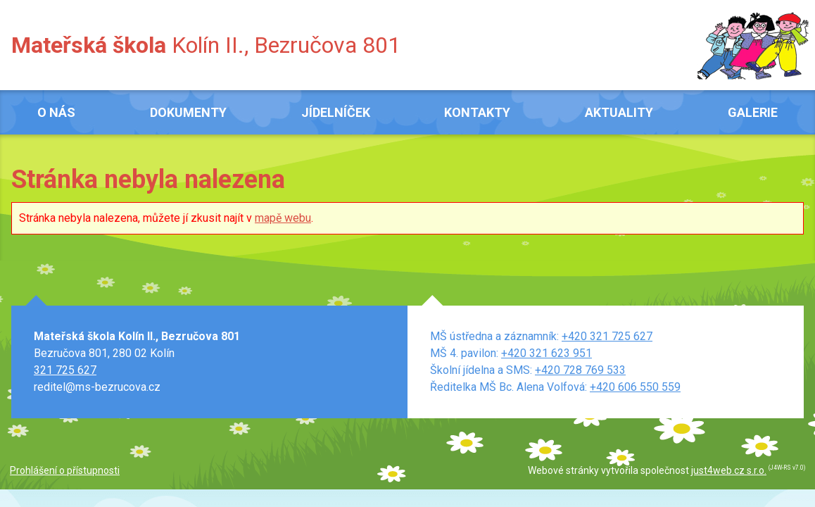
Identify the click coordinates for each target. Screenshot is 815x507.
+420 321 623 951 (546, 353)
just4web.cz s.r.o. (728, 470)
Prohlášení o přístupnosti (65, 470)
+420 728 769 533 (580, 370)
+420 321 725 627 (607, 336)
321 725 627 (65, 370)
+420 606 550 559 (635, 387)
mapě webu (283, 218)
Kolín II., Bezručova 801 (205, 45)
